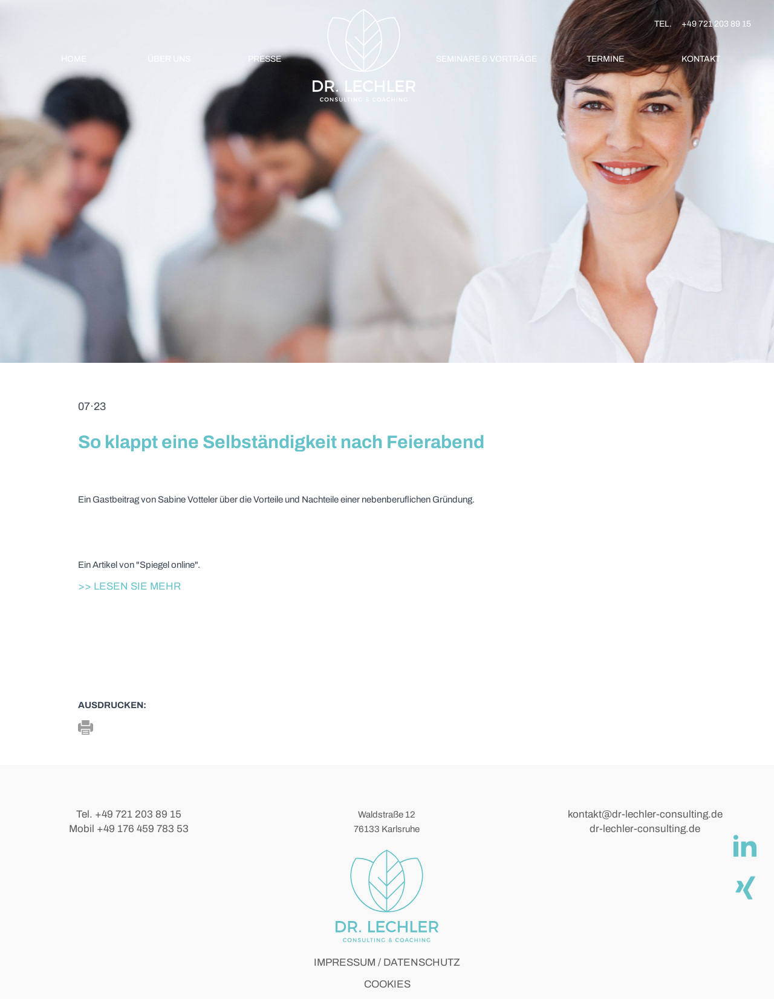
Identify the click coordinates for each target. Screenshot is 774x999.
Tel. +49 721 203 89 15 (128, 814)
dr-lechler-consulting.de (645, 829)
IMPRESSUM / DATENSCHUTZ (387, 962)
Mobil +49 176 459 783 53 (129, 829)
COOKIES (387, 984)
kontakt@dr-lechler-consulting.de (645, 814)
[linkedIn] (744, 845)
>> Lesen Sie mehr (129, 586)
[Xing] (744, 886)
